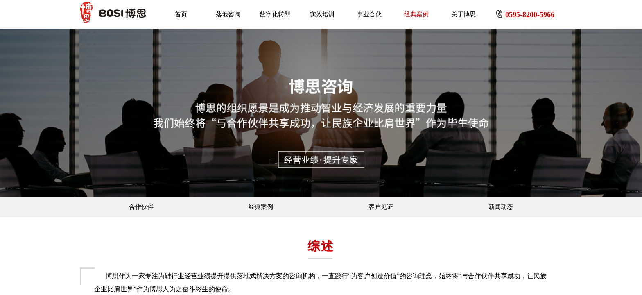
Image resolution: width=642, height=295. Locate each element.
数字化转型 (275, 14)
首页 (181, 14)
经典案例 (416, 14)
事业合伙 (369, 14)
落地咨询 (228, 14)
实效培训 (322, 14)
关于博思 (463, 14)
